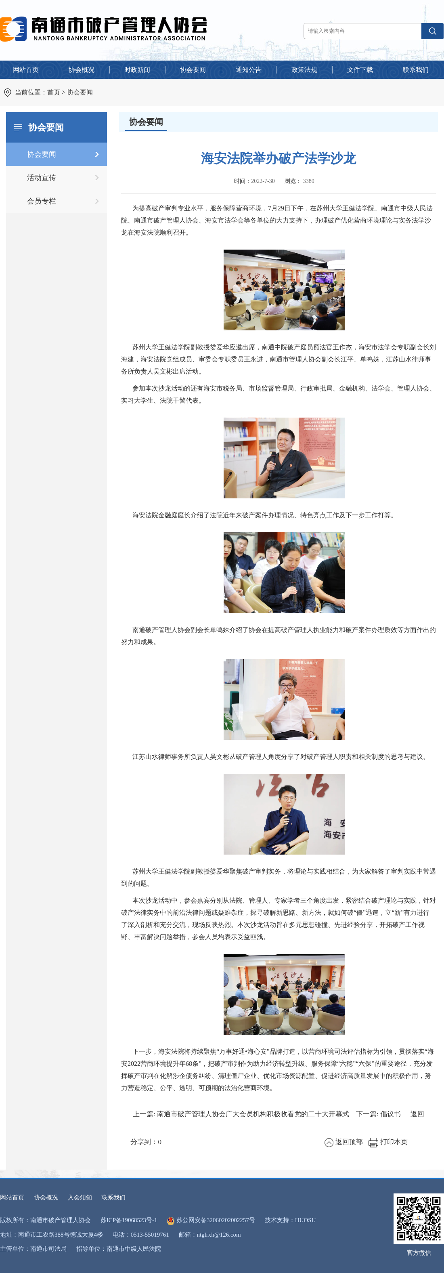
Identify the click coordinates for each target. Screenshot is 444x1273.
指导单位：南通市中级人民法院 (118, 1249)
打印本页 (388, 1142)
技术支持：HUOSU (290, 1220)
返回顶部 (344, 1142)
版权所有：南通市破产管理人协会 (45, 1220)
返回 (417, 1114)
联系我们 (113, 1197)
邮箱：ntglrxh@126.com (210, 1234)
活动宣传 (41, 178)
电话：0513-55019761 (141, 1234)
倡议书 (390, 1114)
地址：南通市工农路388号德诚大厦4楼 (51, 1234)
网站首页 (12, 1197)
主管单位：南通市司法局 (33, 1249)
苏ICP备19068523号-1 (129, 1220)
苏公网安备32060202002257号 (215, 1220)
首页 (53, 92)
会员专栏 (41, 201)
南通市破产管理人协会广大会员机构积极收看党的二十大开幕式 (253, 1114)
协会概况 (46, 1197)
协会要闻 (80, 92)
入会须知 (80, 1197)
